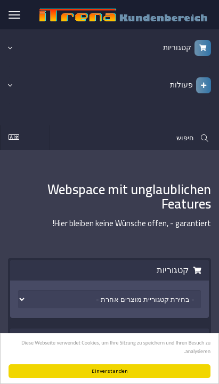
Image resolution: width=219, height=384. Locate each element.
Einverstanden (110, 371)
